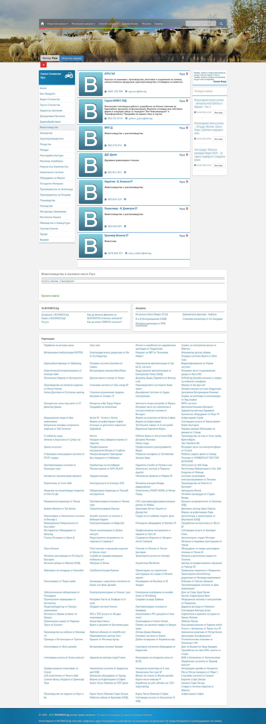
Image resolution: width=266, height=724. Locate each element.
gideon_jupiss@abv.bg (139, 113)
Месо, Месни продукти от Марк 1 (199, 665)
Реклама (146, 23)
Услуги (45, 317)
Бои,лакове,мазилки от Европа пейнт (201, 618)
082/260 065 (113, 221)
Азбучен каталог (108, 23)
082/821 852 (113, 167)
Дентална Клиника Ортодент (197, 400)
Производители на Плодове (55, 189)
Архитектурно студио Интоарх (198, 531)
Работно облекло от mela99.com (107, 625)
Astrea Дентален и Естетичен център (64, 385)
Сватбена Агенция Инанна (104, 563)
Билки (43, 83)
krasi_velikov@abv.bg (138, 248)
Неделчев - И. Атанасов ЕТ (118, 176)
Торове (44, 229)
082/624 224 (113, 194)
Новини (158, 23)
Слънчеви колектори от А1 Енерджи (203, 313)
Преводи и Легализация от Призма (63, 632)
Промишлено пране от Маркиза (61, 614)
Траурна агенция (99, 469)
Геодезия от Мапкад (192, 465)
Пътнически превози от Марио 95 (154, 469)
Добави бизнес (130, 23)
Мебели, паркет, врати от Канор (198, 447)
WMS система (188, 396)
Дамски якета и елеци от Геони (107, 371)
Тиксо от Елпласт (53, 618)
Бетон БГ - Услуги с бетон (104, 411)
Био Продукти (47, 88)
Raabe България (190, 418)
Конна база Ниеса (99, 614)
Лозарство (45, 139)
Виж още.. (219, 107)
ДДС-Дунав (110, 149)
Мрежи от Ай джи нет (193, 378)
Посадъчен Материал (51, 178)
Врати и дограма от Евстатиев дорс (109, 618)
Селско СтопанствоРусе (51, 71)
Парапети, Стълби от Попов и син (154, 458)
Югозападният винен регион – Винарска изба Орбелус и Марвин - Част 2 (209, 98)
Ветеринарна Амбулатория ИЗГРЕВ (63, 345)
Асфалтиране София (192, 687)
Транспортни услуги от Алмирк (153, 549)
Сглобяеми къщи (53, 429)
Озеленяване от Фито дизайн (60, 640)
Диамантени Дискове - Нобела (199, 309)
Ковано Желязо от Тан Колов (59, 502)
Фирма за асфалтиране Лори (197, 505)
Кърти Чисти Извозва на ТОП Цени (109, 676)
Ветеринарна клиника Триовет (106, 640)
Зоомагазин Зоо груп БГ (149, 665)
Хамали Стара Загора (193, 676)
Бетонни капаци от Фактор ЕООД (62, 556)
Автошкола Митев (191, 483)
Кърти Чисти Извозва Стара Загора (109, 687)
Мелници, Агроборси (51, 156)
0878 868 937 (113, 248)
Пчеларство (46, 201)
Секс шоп (95, 338)
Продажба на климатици (103, 400)
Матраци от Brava (99, 556)
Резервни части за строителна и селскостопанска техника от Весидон (153, 404)
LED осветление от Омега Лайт (61, 669)
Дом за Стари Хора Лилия (195, 585)
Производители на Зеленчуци (56, 184)
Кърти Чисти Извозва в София (152, 687)
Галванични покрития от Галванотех (201, 563)
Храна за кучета (52, 440)
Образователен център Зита (105, 629)
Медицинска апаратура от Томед (62, 494)
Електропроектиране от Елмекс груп (110, 585)
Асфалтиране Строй (192, 411)
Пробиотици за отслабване (105, 458)
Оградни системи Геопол (103, 600)
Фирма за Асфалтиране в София (107, 672)
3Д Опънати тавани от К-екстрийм (154, 418)
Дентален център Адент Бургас (198, 502)
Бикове (54, 276)
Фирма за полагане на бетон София (155, 411)
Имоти (93, 429)
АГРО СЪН (109, 69)
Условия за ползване (108, 708)
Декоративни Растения (52, 111)
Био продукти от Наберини (104, 451)
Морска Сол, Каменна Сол (54, 161)
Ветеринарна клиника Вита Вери (108, 364)
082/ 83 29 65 (113, 113)
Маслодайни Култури (51, 150)
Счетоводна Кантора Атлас (196, 603)
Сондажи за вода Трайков (149, 592)
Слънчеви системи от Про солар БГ (109, 378)
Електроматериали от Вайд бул (107, 516)
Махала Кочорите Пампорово (106, 447)
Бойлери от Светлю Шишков (197, 574)
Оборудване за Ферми (52, 173)
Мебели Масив (189, 614)
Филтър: (50, 58)
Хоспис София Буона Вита (195, 589)
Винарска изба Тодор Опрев (105, 396)
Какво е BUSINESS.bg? (53, 313)
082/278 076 (113, 140)
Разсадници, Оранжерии (53, 206)
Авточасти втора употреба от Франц (155, 396)
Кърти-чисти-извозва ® (148, 672)
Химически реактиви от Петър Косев (201, 625)
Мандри (44, 144)
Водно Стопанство (50, 94)
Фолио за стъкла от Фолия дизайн (154, 669)
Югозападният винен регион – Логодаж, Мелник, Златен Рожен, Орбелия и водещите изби (209, 123)
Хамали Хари (143, 451)
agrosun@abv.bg (136, 86)
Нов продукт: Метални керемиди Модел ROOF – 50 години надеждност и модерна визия (209, 150)
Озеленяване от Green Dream (152, 614)
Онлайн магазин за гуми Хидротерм (201, 382)
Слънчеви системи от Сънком (197, 669)
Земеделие (46, 128)
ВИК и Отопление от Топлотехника (200, 650)
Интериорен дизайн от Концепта (199, 661)
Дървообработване (50, 117)
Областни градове (72, 58)
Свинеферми (67, 276)
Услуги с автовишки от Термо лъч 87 (201, 621)
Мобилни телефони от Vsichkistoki (155, 447)
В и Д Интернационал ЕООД (151, 313)
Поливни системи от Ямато (151, 629)
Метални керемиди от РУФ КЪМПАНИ (150, 318)
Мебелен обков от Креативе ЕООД (109, 690)
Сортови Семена (49, 223)
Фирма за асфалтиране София (106, 414)
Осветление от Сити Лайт (58, 476)
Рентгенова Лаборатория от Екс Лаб (201, 462)
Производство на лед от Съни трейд (201, 429)
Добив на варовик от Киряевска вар (155, 632)
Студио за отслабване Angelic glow (155, 509)
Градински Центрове (51, 105)
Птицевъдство (47, 195)
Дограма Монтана (145, 433)
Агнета (45, 276)
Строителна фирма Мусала (104, 502)
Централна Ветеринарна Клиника (199, 385)
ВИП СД (108, 122)
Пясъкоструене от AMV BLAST (106, 462)
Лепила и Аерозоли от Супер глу (62, 433)
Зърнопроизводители (51, 133)
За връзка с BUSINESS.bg (55, 309)
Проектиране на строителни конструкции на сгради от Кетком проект (154, 567)
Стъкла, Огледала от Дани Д (59, 531)
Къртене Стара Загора (193, 672)
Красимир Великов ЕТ (116, 230)
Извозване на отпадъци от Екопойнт (64, 563)
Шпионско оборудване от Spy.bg (108, 669)
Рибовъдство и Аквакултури (55, 218)
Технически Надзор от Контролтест (63, 371)
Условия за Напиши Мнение (136, 708)
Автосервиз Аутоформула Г (196, 629)
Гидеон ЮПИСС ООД (115, 95)
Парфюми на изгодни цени (59, 338)
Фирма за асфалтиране (148, 414)
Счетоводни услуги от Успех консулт (64, 650)
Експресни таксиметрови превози (62, 469)
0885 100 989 (113, 86)
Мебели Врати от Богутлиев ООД (154, 429)
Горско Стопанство (50, 100)
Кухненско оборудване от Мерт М (200, 407)
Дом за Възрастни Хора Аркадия (199, 640)
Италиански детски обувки (196, 345)
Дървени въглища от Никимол (197, 600)
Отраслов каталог (57, 23)
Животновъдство (49, 122)
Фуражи (44, 234)
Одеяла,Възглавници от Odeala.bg (62, 356)
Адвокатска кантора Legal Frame (107, 650)
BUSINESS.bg (62, 708)
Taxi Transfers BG (190, 436)
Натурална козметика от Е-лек (152, 661)
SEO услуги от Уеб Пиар (194, 458)
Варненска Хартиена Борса (150, 422)
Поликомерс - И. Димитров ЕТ (120, 203)
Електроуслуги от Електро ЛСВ (107, 476)
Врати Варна (188, 433)
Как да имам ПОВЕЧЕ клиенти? (104, 317)
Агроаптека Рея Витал (148, 556)
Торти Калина (51, 542)
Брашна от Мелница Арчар (104, 632)
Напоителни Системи (51, 167)
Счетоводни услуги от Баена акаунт (200, 414)
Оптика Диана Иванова (148, 625)
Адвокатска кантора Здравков (197, 404)
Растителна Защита (50, 212)
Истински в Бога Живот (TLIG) (152, 309)
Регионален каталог (83, 23)
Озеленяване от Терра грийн (60, 574)
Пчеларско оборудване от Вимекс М (156, 516)
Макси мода (142, 436)
